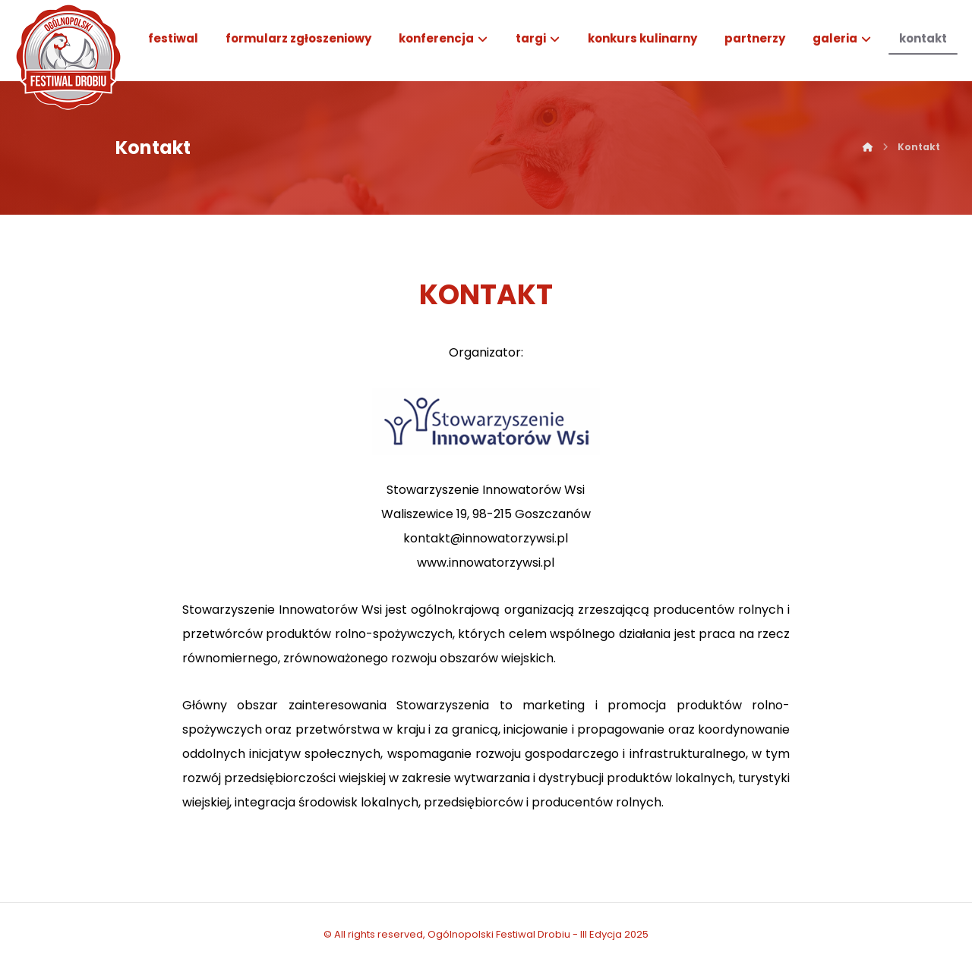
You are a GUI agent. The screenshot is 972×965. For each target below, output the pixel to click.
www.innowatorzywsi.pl (485, 562)
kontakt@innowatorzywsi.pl (485, 538)
